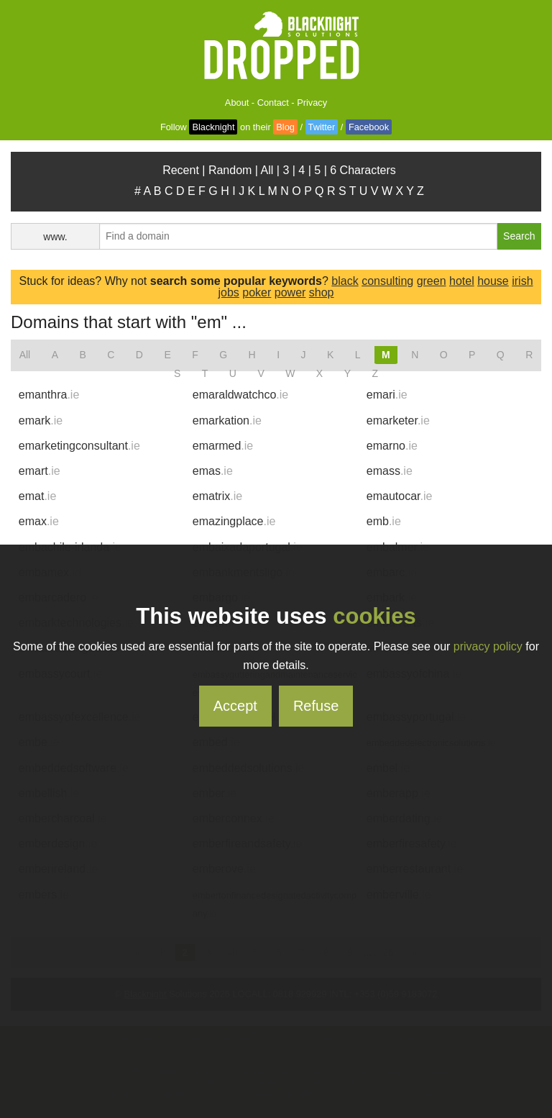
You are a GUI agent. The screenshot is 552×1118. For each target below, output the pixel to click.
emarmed (223, 446)
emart (39, 471)
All (267, 170)
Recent (180, 170)
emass (390, 471)
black (344, 281)
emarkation (227, 420)
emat (37, 496)
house (493, 281)
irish (522, 281)
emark (41, 420)
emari (387, 394)
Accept (235, 706)
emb (384, 521)
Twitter (322, 127)
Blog (285, 127)
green (431, 281)
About (237, 102)
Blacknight (213, 127)
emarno (392, 446)
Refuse (316, 706)
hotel (461, 281)
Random (230, 170)
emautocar (400, 496)
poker (256, 292)
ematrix (217, 496)
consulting (387, 281)
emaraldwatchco (240, 394)
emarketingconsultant (79, 446)
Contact (273, 102)
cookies (374, 616)
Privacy (312, 102)
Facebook (369, 127)
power (290, 292)
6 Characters (363, 170)
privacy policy (488, 646)
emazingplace (234, 521)
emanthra (49, 394)
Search (519, 236)
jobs (228, 292)
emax (39, 521)
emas (213, 471)
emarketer (398, 420)
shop (321, 292)
